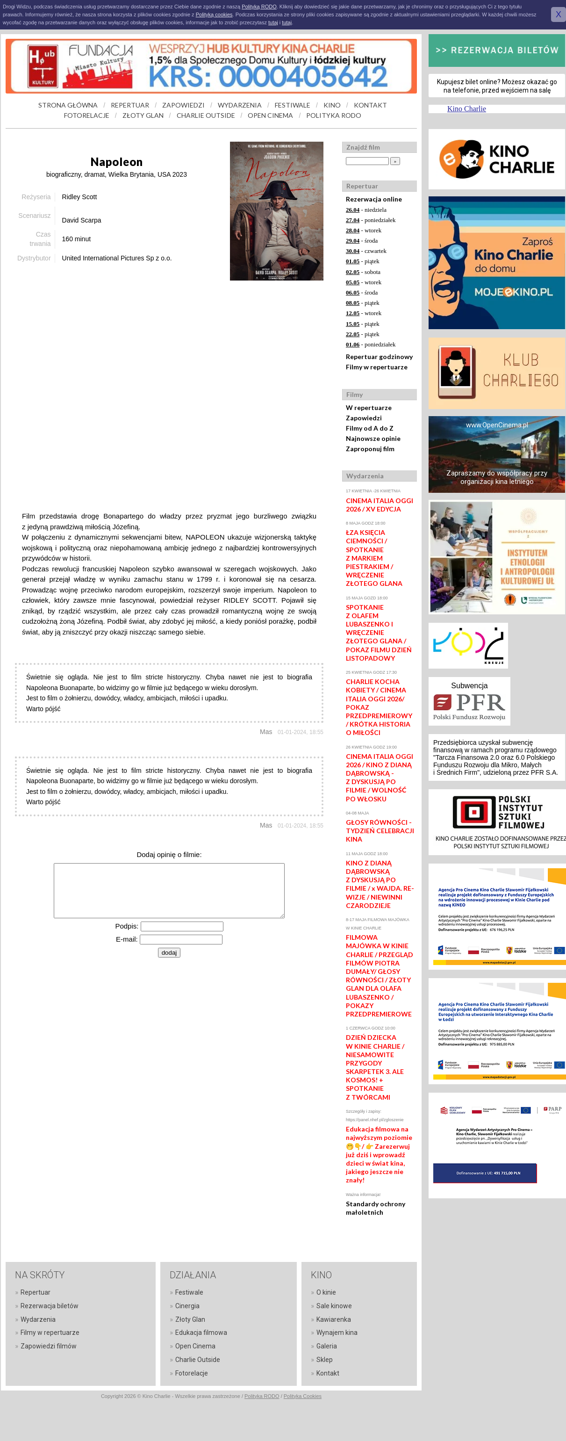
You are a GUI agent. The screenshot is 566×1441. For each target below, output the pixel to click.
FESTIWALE (292, 105)
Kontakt (327, 1373)
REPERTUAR (130, 105)
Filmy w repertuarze (377, 367)
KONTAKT (370, 105)
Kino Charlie (466, 109)
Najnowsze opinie (373, 438)
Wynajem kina (337, 1332)
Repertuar (35, 1292)
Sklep (324, 1359)
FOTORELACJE (86, 115)
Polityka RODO (261, 1396)
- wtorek (363, 230)
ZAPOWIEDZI (183, 105)
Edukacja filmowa (201, 1332)
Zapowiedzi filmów (49, 1346)
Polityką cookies (214, 14)
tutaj (273, 22)
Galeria (326, 1346)
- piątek (363, 261)
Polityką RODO (259, 6)
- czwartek (366, 250)
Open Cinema (195, 1346)
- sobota (363, 271)
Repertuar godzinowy (379, 356)
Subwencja (469, 686)
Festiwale (189, 1292)
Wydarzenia (38, 1319)
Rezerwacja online (374, 199)
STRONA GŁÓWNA (68, 105)
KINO (332, 105)
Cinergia (187, 1306)
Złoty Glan (190, 1319)
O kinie (326, 1292)
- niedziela (366, 209)
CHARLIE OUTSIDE (206, 115)
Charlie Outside (197, 1359)
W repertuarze (369, 407)
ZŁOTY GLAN (143, 115)
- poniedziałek (371, 219)
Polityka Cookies (303, 1396)
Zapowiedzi (364, 418)
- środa (362, 240)
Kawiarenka (333, 1319)
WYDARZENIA (240, 105)
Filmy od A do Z (370, 428)
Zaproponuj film (370, 449)
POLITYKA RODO (333, 115)
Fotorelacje (191, 1373)
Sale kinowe (334, 1306)
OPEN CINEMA (270, 115)
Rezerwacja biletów (50, 1306)
